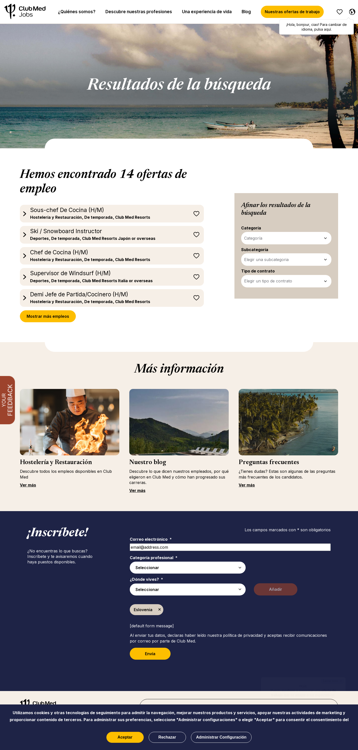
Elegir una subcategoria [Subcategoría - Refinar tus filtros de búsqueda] (266, 259)
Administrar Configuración (221, 737)
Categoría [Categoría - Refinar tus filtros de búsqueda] (253, 238)
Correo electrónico (151, 539)
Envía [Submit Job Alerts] (150, 653)
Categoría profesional (154, 557)
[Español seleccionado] (351, 11)
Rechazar (167, 737)
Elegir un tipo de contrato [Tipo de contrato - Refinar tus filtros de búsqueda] (268, 280)
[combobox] (188, 589)
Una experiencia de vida (207, 11)
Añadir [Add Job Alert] (275, 589)
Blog (246, 11)
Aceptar (125, 737)
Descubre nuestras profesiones (138, 11)
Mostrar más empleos (48, 316)
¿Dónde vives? (146, 579)
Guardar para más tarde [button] (196, 213)
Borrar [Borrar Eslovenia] (159, 609)
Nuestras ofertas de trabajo (292, 11)
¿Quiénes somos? (76, 11)
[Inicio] (24, 12)
